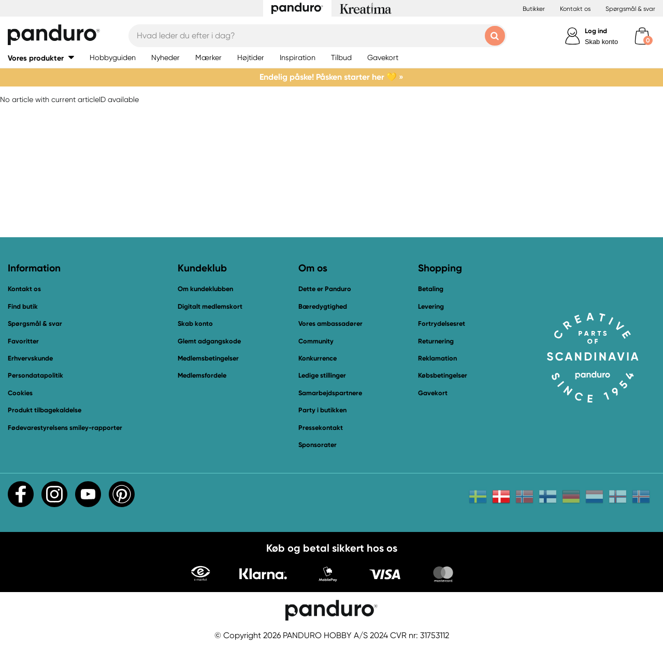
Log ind (596, 31)
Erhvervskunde (30, 358)
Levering (431, 306)
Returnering (436, 341)
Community (316, 341)
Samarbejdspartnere (330, 393)
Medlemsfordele (202, 375)
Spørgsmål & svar (630, 8)
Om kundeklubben (205, 289)
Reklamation (437, 358)
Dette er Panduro (324, 289)
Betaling (430, 289)
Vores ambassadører (330, 323)
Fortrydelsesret (441, 323)
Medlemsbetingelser (208, 358)
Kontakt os (575, 8)
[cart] (642, 36)
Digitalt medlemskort (210, 306)
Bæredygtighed (322, 306)
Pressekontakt (320, 427)
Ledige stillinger (322, 375)
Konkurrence (317, 358)
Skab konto (601, 42)
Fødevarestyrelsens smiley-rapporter (65, 427)
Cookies (20, 393)
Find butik (23, 306)
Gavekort (433, 393)
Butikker (534, 8)
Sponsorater (317, 445)
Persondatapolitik (35, 375)
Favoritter (23, 341)
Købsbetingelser (442, 375)
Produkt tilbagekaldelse (44, 410)
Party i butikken (322, 410)
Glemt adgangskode (209, 341)
